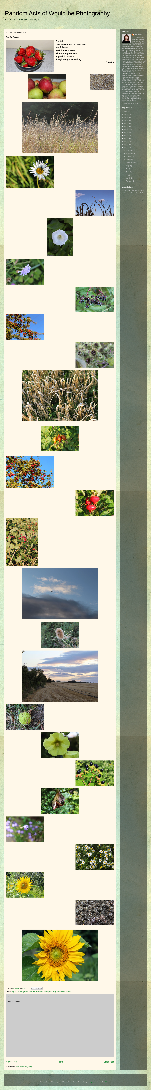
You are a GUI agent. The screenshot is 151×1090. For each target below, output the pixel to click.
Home (60, 1062)
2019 (126, 132)
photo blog (52, 992)
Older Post (109, 1062)
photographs (61, 992)
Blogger (107, 1082)
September (130, 159)
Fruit (30, 992)
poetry (68, 992)
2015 (126, 144)
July (127, 169)
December (130, 150)
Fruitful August (130, 162)
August (13, 992)
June (128, 172)
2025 (126, 114)
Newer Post (11, 1062)
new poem (44, 992)
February (129, 181)
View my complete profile (130, 103)
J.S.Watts (36, 992)
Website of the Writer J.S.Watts (134, 193)
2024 (126, 117)
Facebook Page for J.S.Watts (134, 190)
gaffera (93, 1082)
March (128, 178)
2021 (126, 126)
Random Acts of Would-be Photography (57, 13)
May (127, 175)
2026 (126, 111)
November (130, 153)
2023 (126, 120)
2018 (126, 135)
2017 (126, 138)
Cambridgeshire (22, 992)
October (129, 156)
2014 (126, 147)
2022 (126, 123)
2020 (126, 129)
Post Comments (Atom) (24, 1067)
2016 (126, 141)
